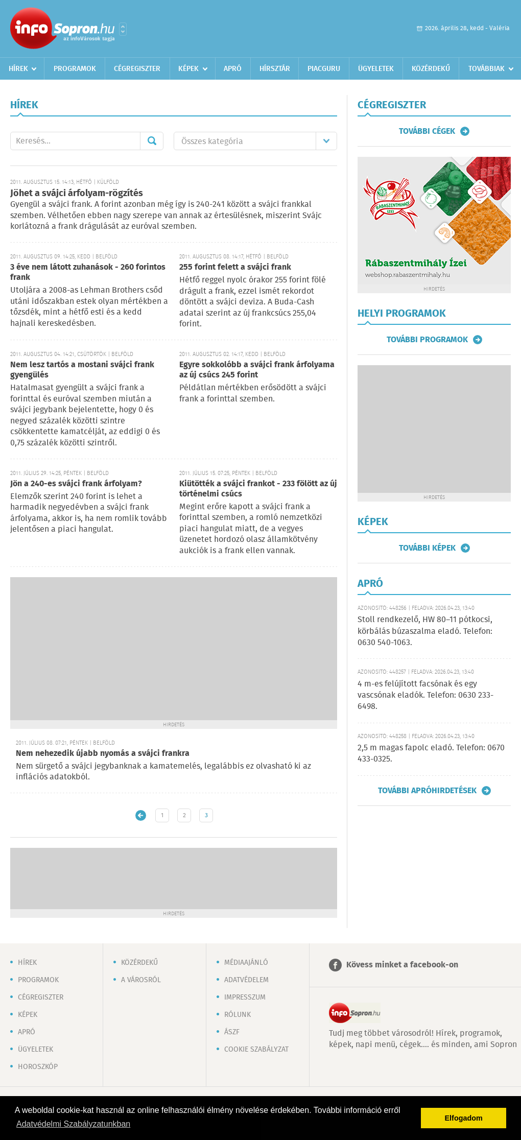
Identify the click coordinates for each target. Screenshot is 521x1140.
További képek (427, 548)
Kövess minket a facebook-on (402, 965)
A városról (141, 980)
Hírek (18, 69)
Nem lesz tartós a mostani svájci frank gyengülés (82, 370)
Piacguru (323, 69)
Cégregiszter (137, 69)
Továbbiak (486, 69)
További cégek (427, 131)
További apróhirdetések (427, 790)
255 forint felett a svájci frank (235, 267)
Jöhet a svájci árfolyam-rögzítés (76, 193)
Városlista (123, 29)
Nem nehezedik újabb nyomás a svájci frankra (103, 753)
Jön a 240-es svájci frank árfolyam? (76, 484)
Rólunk (237, 1014)
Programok (75, 69)
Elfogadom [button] (464, 1118)
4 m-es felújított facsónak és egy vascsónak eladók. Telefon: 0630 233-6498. (425, 696)
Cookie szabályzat (256, 1049)
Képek (188, 69)
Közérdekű (431, 69)
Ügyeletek (376, 69)
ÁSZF (232, 1032)
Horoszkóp (38, 1067)
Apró (233, 69)
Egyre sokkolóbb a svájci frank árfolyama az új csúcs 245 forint (257, 370)
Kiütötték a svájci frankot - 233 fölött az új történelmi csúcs (258, 489)
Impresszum (245, 997)
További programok (427, 339)
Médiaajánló (246, 962)
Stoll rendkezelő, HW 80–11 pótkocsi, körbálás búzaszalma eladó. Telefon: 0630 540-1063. (425, 631)
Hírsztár (274, 69)
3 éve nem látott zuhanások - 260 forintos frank (87, 272)
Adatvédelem (246, 980)
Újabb (140, 815)
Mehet (151, 141)
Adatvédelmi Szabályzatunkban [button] (73, 1124)
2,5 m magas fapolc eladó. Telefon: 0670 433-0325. (431, 754)
